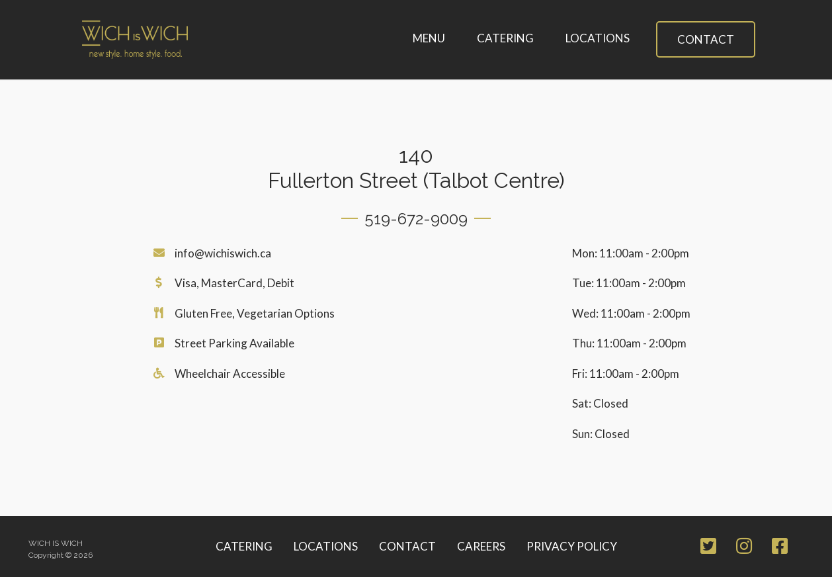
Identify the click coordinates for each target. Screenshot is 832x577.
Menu (429, 38)
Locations (597, 38)
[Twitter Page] (708, 548)
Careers (481, 546)
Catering (505, 38)
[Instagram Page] (744, 548)
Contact (705, 39)
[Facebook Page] (780, 548)
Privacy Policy (571, 546)
